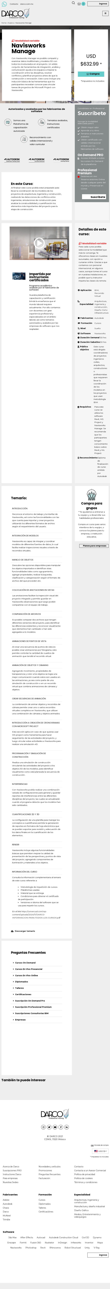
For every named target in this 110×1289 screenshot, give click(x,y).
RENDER (15, 844)
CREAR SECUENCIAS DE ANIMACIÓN (29, 698)
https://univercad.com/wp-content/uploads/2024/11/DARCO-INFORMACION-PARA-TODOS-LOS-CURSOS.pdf (36, 914)
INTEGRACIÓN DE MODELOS (25, 535)
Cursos (97, 323)
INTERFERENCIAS (19, 784)
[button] (105, 13)
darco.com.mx (26, 4)
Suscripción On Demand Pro (30, 1001)
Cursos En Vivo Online (26, 975)
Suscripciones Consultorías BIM (31, 1013)
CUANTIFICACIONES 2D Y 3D (25, 814)
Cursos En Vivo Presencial (28, 969)
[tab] (36, 963)
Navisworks (99, 333)
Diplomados (21, 982)
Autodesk (99, 318)
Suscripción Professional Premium (33, 1007)
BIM (96, 290)
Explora (11, 23)
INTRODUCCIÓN (19, 508)
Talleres (19, 988)
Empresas (20, 1020)
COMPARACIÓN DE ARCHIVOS (26, 614)
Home (3, 23)
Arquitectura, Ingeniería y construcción (100, 304)
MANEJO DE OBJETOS (22, 559)
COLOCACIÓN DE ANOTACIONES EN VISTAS (33, 590)
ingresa (103, 3)
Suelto (97, 328)
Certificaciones (23, 994)
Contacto (14, 4)
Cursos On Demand (25, 963)
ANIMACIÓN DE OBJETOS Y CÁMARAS (30, 665)
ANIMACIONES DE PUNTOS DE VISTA (29, 641)
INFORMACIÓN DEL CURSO (24, 871)
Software (8, 1232)
